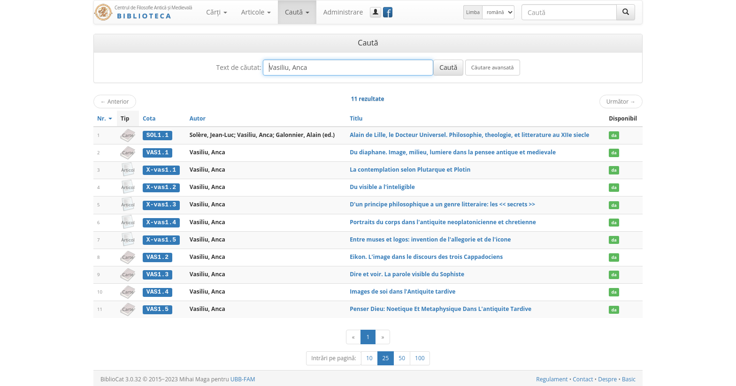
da (614, 135)
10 (369, 356)
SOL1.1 (157, 135)
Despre (607, 377)
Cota (149, 118)
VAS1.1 (157, 152)
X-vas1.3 (161, 204)
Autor (198, 118)
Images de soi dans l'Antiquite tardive (402, 290)
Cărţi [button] (216, 12)
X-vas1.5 (161, 238)
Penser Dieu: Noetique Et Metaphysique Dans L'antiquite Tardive (440, 307)
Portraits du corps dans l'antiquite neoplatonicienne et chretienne (443, 221)
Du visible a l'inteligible (382, 186)
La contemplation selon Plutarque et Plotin (410, 169)
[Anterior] (353, 335)
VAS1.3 (157, 273)
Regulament (551, 377)
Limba (473, 12)
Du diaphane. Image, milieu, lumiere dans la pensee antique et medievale (453, 152)
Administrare (343, 12)
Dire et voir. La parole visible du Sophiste (407, 273)
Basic (629, 377)
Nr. (104, 118)
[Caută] (625, 12)
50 (402, 356)
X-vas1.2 (161, 186)
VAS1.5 (157, 307)
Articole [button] (256, 12)
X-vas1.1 (161, 169)
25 (386, 356)
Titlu (356, 118)
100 (420, 356)
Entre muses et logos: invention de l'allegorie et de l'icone (430, 238)
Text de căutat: (238, 67)
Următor (621, 101)
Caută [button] (297, 12)
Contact (583, 377)
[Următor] (382, 335)
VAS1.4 (157, 290)
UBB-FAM (242, 377)
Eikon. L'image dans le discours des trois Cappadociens (426, 255)
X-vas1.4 (161, 221)
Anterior (114, 101)
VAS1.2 (157, 255)
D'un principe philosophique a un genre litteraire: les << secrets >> (442, 204)
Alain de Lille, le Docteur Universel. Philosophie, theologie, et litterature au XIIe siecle (469, 135)
